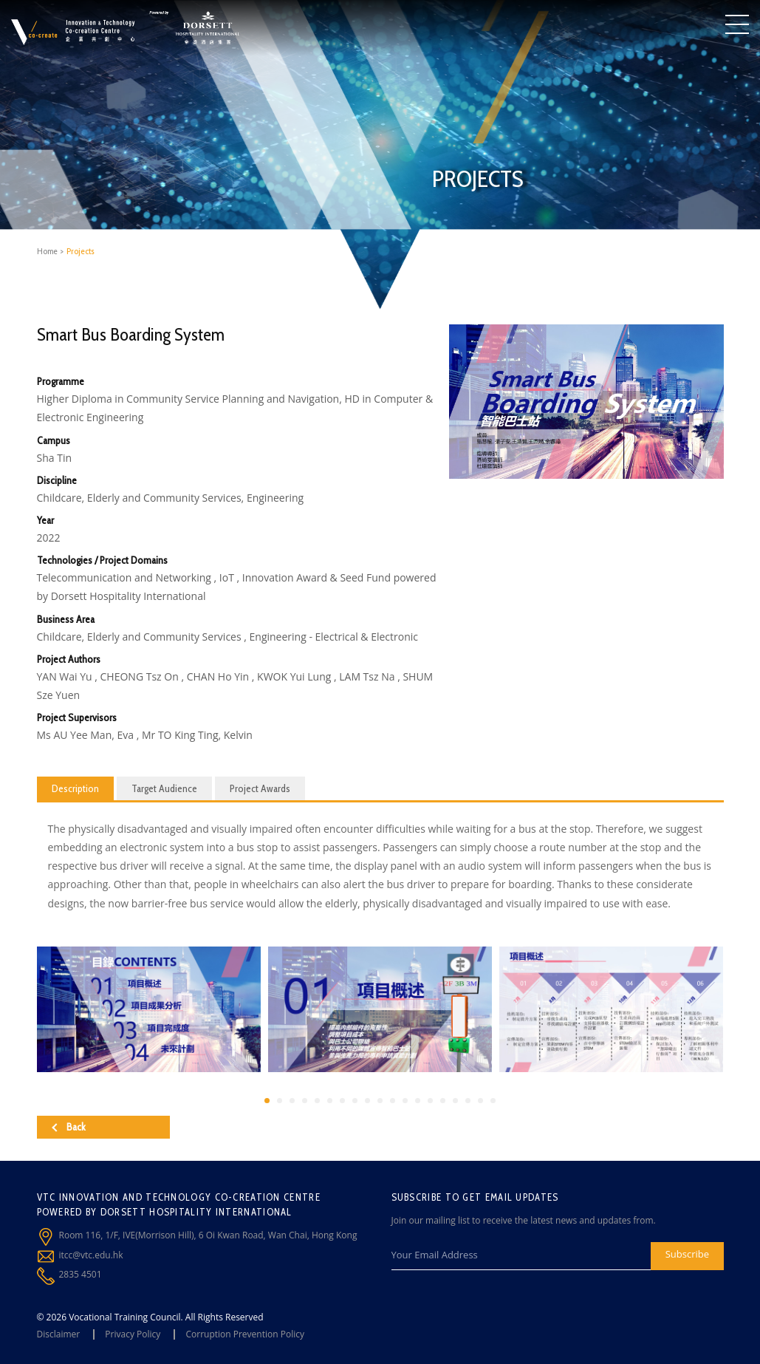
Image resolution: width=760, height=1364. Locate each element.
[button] (267, 1100)
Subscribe (687, 1254)
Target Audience (164, 788)
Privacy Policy (132, 1334)
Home (47, 250)
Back (69, 1126)
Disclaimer (59, 1334)
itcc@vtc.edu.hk (91, 1255)
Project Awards (260, 788)
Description (75, 788)
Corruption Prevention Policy (244, 1334)
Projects (80, 250)
